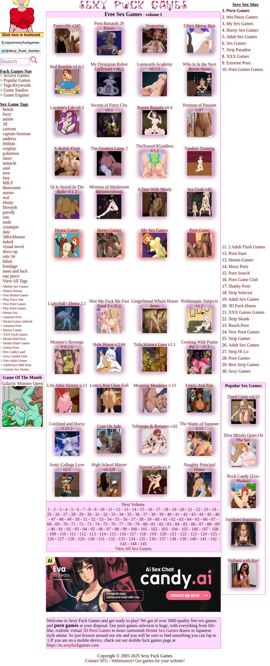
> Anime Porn (10, 347)
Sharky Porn (239, 286)
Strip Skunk (239, 319)
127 (61, 539)
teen (6, 173)
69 (57, 524)
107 (205, 529)
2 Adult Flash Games (246, 247)
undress (9, 138)
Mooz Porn (238, 266)
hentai (8, 109)
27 (65, 514)
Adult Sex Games (241, 36)
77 (121, 524)
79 (137, 524)
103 (164, 529)
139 (182, 539)
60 (157, 519)
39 (161, 514)
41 (177, 514)
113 (92, 534)
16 (150, 509)
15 (142, 509)
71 (73, 524)
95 (93, 529)
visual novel (13, 246)
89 (217, 524)
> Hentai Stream (11, 291)
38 (153, 514)
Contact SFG (96, 660)
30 (89, 514)
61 (165, 519)
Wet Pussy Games (242, 17)
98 (117, 529)
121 (173, 534)
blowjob (10, 207)
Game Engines (16, 95)
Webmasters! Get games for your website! (148, 660)
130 (91, 539)
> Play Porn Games (13, 308)
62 (173, 519)
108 (215, 529)
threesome (12, 187)
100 (133, 529)
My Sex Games (239, 23)
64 (189, 519)
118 (143, 534)
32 (105, 514)
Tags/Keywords (17, 85)
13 (126, 509)
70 (65, 524)
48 (61, 519)
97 (109, 529)
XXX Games (237, 56)
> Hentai (6, 339)
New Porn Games (244, 332)
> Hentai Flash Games (15, 343)
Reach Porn (239, 325)
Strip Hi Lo (238, 351)
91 (61, 529)
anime (8, 119)
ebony (8, 202)
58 (141, 519)
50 (77, 519)
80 (145, 524)
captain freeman (17, 133)
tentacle (9, 163)
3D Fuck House (242, 305)
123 (193, 534)
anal (6, 168)
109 (52, 534)
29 (81, 514)
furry (7, 114)
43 (193, 514)
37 (145, 514)
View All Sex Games (133, 548)
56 (125, 519)
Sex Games (236, 43)
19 (174, 509)
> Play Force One (12, 300)
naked (8, 241)
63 (181, 519)
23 (206, 509)
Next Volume (133, 504)
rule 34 (9, 256)
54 (109, 519)
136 (152, 539)
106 (194, 529)
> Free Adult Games (14, 361)
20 (182, 509)
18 (166, 509)
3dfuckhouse (14, 236)
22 (198, 509)
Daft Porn (19, 339)
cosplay (9, 148)
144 (133, 543)
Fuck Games (19, 334)
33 (113, 514)
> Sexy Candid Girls (14, 356)
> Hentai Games (11, 330)
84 (177, 524)
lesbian (9, 143)
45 (209, 514)
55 (117, 519)
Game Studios (16, 90)
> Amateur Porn (11, 317)
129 (81, 539)
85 (185, 524)
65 (197, 519)
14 (134, 509)
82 (161, 524)
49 (69, 519)
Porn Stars (238, 253)
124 (203, 534)
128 (71, 539)
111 (73, 534)
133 (122, 539)
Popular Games (17, 80)
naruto (8, 192)
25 (49, 514)
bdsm (7, 261)
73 (89, 524)
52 (93, 519)
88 (209, 524)
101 (144, 529)
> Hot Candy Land (13, 352)
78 (129, 524)
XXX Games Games (247, 312)
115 (113, 534)
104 (174, 529)
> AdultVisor (9, 365)
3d (5, 124)
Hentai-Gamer (241, 260)
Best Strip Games (244, 364)
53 (101, 519)
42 (185, 514)
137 (162, 539)
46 (217, 514)
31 (97, 514)
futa (6, 178)
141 (203, 539)
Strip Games (239, 338)
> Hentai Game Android (16, 321)
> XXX (5, 334)
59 (149, 519)
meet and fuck (15, 271)
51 (85, 519)
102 (154, 529)
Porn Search (239, 273)
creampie (11, 227)
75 (105, 524)
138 (172, 539)
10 (102, 509)
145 (143, 543)
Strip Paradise (238, 49)
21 (190, 509)
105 (184, 529)
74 (97, 524)
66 (205, 519)
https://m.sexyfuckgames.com (73, 645)
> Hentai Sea (9, 313)
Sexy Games (239, 371)
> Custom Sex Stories (15, 369)
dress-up (10, 251)
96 (100, 529)
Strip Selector (241, 292)
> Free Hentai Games (14, 295)
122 (183, 534)
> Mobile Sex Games (14, 286)
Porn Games (238, 10)
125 (214, 534)
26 (57, 514)
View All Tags (15, 281)
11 (110, 509)
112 (82, 534)
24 (214, 509)
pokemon (11, 153)
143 (123, 543)
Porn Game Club (243, 279)
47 (53, 519)
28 (73, 514)
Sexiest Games (16, 75)
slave (7, 158)
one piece (11, 276)
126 (50, 539)
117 (133, 534)
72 (81, 524)
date (6, 232)
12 (118, 509)
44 (201, 514)
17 (158, 509)
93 (76, 529)
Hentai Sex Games (162, 630)
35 (129, 514)
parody (9, 212)
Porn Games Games (246, 69)
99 (124, 529)
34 (121, 514)
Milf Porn (24, 365)
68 (49, 524)
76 (113, 524)
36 (137, 514)
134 (132, 539)
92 (69, 529)
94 (85, 529)
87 (201, 524)
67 (213, 519)
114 (103, 534)
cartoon (9, 128)
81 (153, 524)
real (6, 197)
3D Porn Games (97, 630)
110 (62, 534)
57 (133, 519)
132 (111, 539)
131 (101, 539)
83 (169, 524)
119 (152, 534)
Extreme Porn (238, 63)
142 (213, 539)
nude (7, 222)
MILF (8, 182)
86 (193, 524)
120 (163, 534)
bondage (10, 266)
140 (193, 539)
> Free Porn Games (13, 304)
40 (169, 514)
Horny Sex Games (242, 30)
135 (142, 539)
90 (52, 529)
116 (122, 534)
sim (6, 217)
